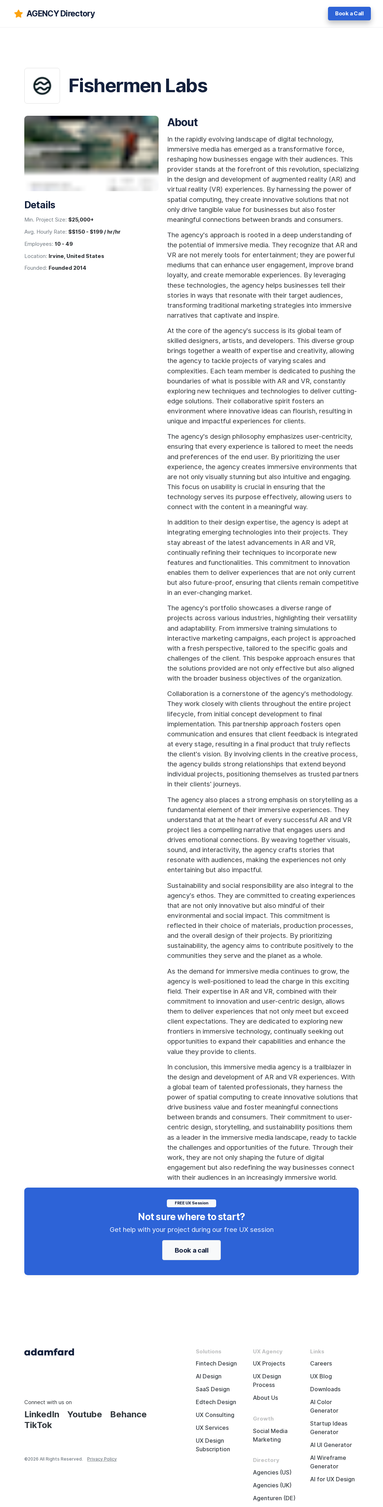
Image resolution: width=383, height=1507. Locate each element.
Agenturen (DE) (274, 1498)
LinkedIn (41, 1414)
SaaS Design (213, 1389)
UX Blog (321, 1376)
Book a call (192, 1250)
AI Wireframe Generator (328, 1462)
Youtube (84, 1414)
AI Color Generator (324, 1406)
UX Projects (269, 1363)
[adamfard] (54, 13)
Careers (321, 1363)
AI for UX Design (332, 1479)
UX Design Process (267, 1380)
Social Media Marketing (270, 1435)
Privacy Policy (102, 1459)
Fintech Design (216, 1363)
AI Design (209, 1376)
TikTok (38, 1425)
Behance (128, 1414)
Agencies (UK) (272, 1485)
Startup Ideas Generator (328, 1428)
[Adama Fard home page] (49, 1351)
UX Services (212, 1427)
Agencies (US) (272, 1472)
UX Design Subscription (213, 1445)
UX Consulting (215, 1415)
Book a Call (349, 13)
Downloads (325, 1389)
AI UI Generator (331, 1445)
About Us (265, 1397)
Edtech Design (216, 1402)
